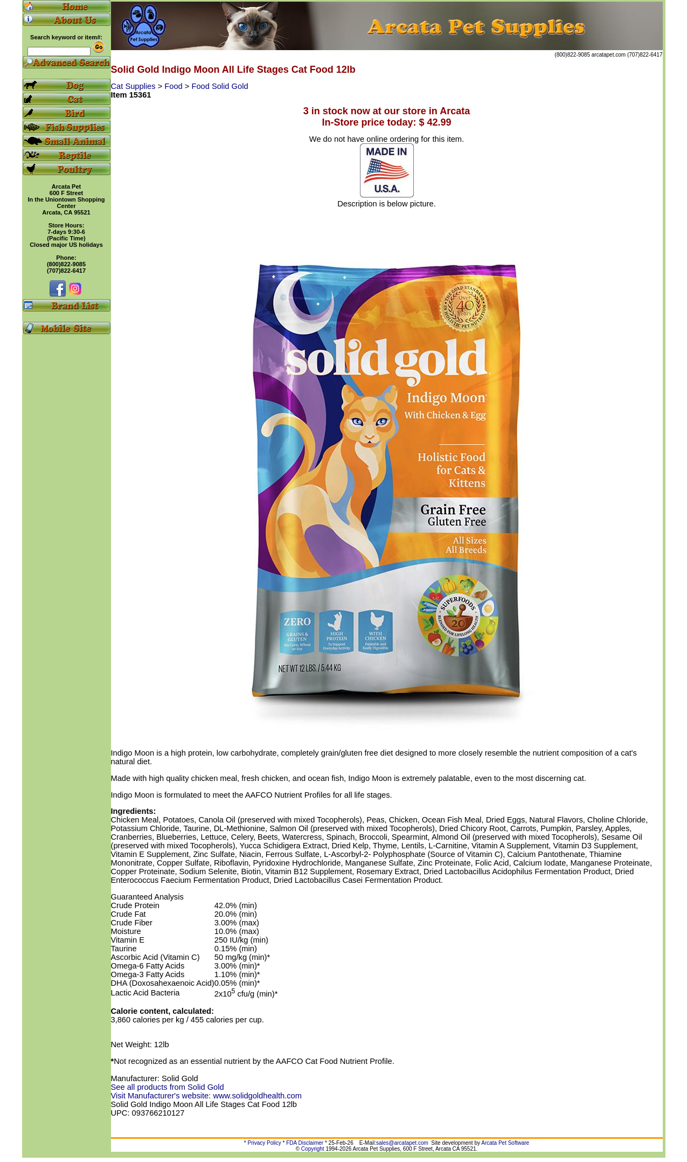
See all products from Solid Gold (167, 1087)
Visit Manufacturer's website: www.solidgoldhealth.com (206, 1095)
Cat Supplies (134, 86)
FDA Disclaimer (304, 1143)
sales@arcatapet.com (402, 1143)
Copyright (312, 1149)
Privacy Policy (264, 1143)
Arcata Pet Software (505, 1143)
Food (174, 86)
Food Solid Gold (219, 86)
